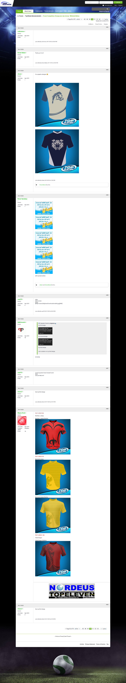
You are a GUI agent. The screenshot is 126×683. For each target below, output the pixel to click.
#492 (107, 48)
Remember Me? (108, 5)
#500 (107, 604)
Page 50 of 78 (71, 19)
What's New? (28, 11)
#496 (107, 318)
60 (99, 19)
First (78, 19)
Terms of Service (100, 644)
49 (89, 19)
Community (39, 11)
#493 (107, 69)
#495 (107, 295)
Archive (82, 644)
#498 (107, 387)
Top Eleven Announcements (33, 16)
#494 (107, 195)
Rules (69, 11)
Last (106, 19)
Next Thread (67, 636)
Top (107, 644)
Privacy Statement (90, 644)
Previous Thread (60, 636)
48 (87, 19)
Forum (19, 11)
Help (115, 5)
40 (84, 19)
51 (94, 19)
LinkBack (90, 24)
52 (97, 19)
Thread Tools (98, 24)
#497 (107, 368)
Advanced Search (104, 11)
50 (92, 19)
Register (120, 5)
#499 (107, 408)
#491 (107, 27)
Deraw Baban (43, 184)
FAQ (65, 11)
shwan (41, 285)
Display (105, 24)
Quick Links (58, 11)
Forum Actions (48, 11)
